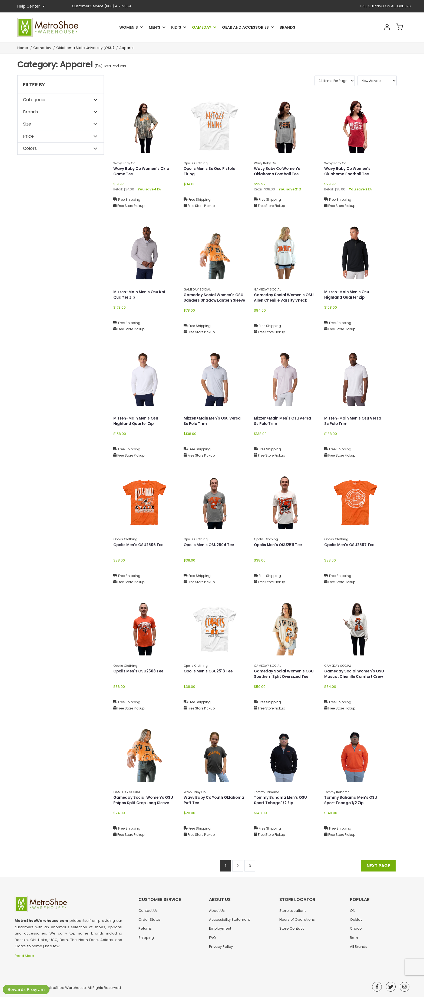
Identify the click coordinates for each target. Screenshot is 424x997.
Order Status (149, 921)
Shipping (146, 939)
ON (352, 912)
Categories (35, 100)
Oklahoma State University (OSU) (85, 47)
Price (28, 136)
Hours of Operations (297, 921)
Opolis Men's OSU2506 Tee (139, 545)
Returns (145, 930)
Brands (287, 27)
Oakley (356, 921)
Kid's (176, 27)
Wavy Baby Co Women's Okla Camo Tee (142, 171)
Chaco (356, 930)
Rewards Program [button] (26, 989)
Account (384, 27)
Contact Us (148, 912)
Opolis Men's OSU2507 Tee (350, 545)
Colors (30, 148)
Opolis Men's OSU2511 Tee (279, 545)
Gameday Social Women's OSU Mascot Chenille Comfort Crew (355, 674)
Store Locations (292, 912)
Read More (25, 955)
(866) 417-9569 (101, 6)
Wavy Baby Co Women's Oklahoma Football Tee (277, 171)
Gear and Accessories (245, 27)
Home (22, 47)
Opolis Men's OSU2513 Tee (209, 671)
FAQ (212, 939)
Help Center (31, 6)
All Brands (358, 948)
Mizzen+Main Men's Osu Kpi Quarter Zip (140, 295)
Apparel (126, 47)
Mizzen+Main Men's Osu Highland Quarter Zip (347, 295)
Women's (128, 27)
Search (370, 27)
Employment (220, 930)
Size (27, 124)
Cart (398, 27)
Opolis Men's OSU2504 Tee (210, 545)
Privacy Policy (221, 948)
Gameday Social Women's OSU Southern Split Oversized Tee (284, 674)
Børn (354, 939)
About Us (217, 912)
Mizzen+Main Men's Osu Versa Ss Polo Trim (213, 421)
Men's (154, 27)
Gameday (201, 27)
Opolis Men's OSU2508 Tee (139, 671)
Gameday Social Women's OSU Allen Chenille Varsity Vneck (284, 297)
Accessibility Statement (229, 921)
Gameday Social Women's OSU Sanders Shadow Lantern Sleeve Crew (214, 300)
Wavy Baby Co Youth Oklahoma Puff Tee (215, 800)
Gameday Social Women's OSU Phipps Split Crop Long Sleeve (144, 800)
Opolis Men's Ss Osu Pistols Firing (210, 171)
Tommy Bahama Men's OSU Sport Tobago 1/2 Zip (281, 800)
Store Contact (291, 930)
